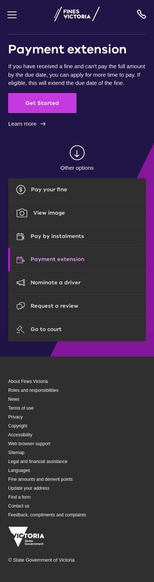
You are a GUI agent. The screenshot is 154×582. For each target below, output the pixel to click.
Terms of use (21, 408)
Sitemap (16, 452)
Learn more (22, 123)
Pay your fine (49, 189)
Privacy (15, 417)
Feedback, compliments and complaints (47, 514)
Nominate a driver (56, 282)
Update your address (28, 488)
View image (49, 212)
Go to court (46, 329)
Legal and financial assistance (37, 461)
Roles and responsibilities (33, 390)
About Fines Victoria (28, 381)
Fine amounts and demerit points (40, 479)
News (13, 399)
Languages (19, 470)
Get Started (42, 103)
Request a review (54, 306)
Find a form (19, 497)
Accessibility (20, 434)
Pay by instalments (57, 236)
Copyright (17, 426)
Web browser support (29, 443)
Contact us (18, 506)
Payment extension (57, 259)
